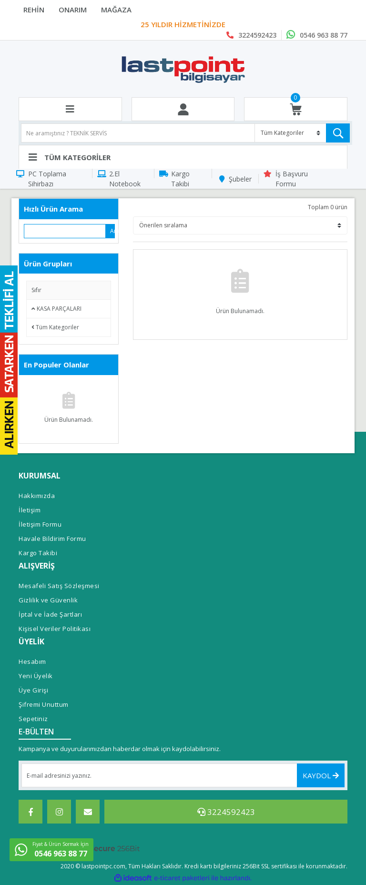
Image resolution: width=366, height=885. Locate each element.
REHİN (33, 9)
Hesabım (32, 661)
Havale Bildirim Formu (52, 538)
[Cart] (296, 109)
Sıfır (36, 290)
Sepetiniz (33, 718)
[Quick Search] (65, 231)
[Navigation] (183, 157)
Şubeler (240, 178)
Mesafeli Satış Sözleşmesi (59, 585)
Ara (112, 231)
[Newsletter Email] (183, 775)
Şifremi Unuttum (44, 704)
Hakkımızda (37, 495)
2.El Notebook (125, 178)
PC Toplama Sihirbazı (47, 178)
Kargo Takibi (180, 178)
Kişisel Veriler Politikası (55, 628)
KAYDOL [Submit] (321, 775)
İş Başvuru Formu (291, 178)
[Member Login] (183, 109)
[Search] (185, 132)
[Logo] (182, 69)
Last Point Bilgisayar (183, 25)
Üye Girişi (33, 690)
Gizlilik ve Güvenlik (48, 600)
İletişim (30, 510)
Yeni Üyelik (36, 675)
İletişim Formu (40, 524)
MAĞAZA (116, 9)
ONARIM (73, 9)
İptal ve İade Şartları (50, 614)
